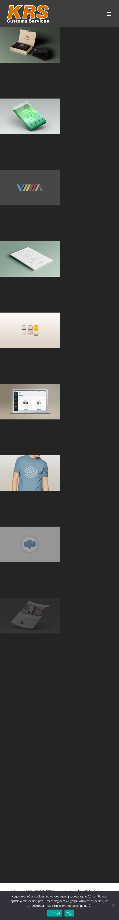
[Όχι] (113, 905)
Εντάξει (55, 913)
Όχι (69, 913)
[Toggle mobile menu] (109, 14)
